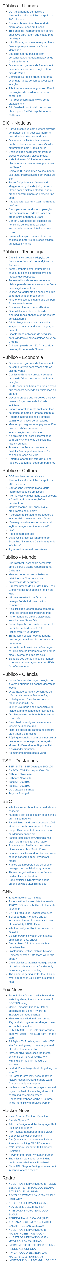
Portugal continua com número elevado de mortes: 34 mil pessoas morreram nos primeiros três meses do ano (32, 132)
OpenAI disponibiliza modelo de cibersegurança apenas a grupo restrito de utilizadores (32, 315)
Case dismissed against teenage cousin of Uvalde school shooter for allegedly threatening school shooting (32, 966)
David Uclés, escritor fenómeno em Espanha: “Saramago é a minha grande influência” (32, 541)
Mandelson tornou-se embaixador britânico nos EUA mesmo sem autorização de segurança (28, 578)
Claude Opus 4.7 (19, 1120)
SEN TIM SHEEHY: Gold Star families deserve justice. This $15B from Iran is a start (32, 1034)
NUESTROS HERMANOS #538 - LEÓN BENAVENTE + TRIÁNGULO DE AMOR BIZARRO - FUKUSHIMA (32, 1187)
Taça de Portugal (19, 793)
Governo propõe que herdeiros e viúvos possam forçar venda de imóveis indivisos (32, 401)
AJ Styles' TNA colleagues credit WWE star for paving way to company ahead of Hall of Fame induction (32, 1045)
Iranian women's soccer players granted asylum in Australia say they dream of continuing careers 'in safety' (32, 1091)
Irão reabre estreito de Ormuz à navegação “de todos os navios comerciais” (27, 601)
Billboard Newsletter (20, 774)
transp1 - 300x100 (19, 785)
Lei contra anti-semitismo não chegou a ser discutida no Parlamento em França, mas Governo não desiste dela (32, 651)
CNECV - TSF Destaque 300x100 (29, 770)
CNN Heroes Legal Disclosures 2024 (30, 912)
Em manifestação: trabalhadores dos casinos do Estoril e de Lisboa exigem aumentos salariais (31, 240)
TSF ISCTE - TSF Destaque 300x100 (31, 766)
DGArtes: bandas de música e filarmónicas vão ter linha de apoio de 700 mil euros (31, 15)
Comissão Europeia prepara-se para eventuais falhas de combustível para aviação (31, 80)
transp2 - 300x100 (19, 781)
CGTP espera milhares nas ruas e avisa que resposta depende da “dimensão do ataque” (32, 390)
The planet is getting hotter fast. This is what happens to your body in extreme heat (32, 978)
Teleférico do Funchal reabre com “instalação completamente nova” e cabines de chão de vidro (29, 451)
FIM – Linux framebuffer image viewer (31, 1131)
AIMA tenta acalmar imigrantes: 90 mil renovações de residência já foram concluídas (31, 92)
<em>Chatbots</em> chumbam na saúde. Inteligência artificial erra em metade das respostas (30, 272)
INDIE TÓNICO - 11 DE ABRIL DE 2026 (32, 1260)
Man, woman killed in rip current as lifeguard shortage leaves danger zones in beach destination (32, 1022)
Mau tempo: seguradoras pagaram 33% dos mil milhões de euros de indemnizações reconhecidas (32, 428)
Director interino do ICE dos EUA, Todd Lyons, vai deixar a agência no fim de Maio (32, 590)
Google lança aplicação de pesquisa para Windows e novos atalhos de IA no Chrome (32, 338)
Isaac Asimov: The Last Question (28, 1116)
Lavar (12, 530)
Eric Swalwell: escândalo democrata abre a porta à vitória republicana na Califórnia (30, 111)
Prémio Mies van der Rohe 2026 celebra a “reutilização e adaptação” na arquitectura (32, 499)
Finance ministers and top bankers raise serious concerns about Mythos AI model (32, 857)
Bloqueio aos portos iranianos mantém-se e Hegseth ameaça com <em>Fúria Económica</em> (32, 662)
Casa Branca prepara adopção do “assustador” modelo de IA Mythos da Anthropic (31, 261)
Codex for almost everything (25, 1135)
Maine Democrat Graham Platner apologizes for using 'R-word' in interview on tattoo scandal (28, 1011)
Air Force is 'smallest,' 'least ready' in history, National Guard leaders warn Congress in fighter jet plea (30, 1079)
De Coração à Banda (21, 789)
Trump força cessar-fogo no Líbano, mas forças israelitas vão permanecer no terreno (31, 639)
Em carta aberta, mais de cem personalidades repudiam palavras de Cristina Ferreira (31, 57)
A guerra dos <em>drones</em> (28, 549)
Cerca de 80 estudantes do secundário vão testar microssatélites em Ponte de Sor (32, 175)
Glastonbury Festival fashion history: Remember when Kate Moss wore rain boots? (31, 955)
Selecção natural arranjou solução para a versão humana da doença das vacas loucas (32, 684)
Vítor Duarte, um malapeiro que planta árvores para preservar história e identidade (31, 46)
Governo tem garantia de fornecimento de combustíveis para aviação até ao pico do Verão (31, 69)
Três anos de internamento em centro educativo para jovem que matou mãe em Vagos (31, 34)
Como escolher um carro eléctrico (29, 307)
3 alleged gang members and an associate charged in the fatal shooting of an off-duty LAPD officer (31, 920)
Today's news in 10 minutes (25, 897)
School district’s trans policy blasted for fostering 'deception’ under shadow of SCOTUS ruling (32, 999)
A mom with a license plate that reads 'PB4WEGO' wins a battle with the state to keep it (32, 905)
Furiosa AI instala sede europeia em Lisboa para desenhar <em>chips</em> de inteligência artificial (32, 284)
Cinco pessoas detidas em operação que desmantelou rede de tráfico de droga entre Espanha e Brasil (30, 213)
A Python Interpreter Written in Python (31, 1154)
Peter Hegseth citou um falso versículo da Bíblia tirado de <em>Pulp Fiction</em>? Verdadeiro (31, 628)
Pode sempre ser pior (21, 533)
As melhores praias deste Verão (28, 752)
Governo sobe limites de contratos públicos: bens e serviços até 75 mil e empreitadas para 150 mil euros (31, 144)
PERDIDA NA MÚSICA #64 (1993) (29, 1218)
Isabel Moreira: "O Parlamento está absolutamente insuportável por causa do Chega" (31, 163)
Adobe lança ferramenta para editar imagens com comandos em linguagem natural (32, 326)
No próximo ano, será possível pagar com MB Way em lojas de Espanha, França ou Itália (30, 439)
